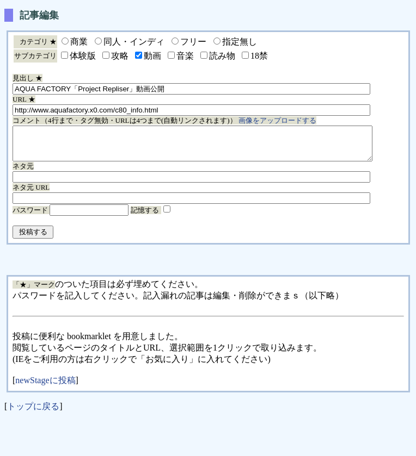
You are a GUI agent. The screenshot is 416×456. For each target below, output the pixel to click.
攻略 (120, 55)
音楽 (185, 55)
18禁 (259, 55)
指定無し (239, 41)
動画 (152, 55)
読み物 (222, 55)
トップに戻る (33, 412)
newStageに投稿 (45, 386)
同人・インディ (133, 41)
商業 (79, 41)
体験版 (83, 55)
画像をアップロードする (277, 120)
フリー (193, 41)
